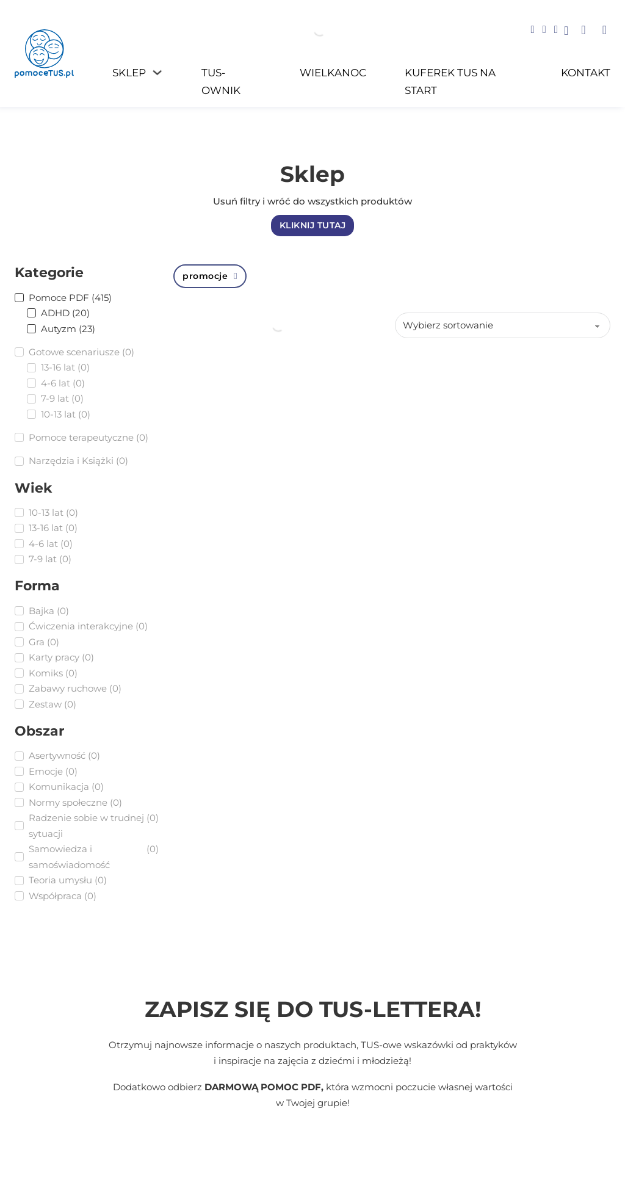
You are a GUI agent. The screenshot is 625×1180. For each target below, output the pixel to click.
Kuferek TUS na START (450, 81)
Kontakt (585, 72)
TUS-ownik (220, 81)
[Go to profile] (566, 32)
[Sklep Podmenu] (157, 72)
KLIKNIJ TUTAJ (313, 225)
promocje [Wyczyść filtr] (209, 275)
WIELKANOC (333, 72)
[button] (583, 30)
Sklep (129, 72)
